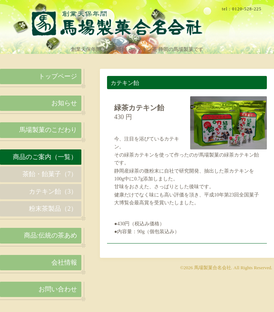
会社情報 (64, 262)
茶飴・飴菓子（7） (49, 174)
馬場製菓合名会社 (212, 267)
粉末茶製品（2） (53, 208)
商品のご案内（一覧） (45, 156)
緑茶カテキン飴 (139, 108)
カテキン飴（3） (53, 191)
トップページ (58, 76)
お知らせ (64, 103)
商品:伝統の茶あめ (50, 235)
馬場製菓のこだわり (48, 129)
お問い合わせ (58, 289)
